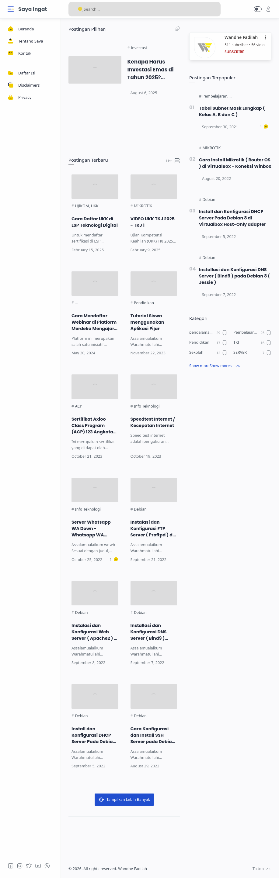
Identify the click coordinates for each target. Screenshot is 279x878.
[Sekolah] (208, 352)
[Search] (144, 9)
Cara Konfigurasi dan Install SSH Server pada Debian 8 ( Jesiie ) (153, 735)
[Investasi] (139, 48)
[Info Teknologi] (147, 406)
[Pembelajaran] (215, 96)
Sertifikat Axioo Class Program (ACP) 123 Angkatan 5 (93, 425)
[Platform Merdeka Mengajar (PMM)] (106, 303)
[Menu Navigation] (11, 9)
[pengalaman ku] (208, 332)
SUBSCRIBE (234, 51)
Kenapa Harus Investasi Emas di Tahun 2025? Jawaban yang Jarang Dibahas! (150, 69)
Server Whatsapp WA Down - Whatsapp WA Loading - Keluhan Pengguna (92, 528)
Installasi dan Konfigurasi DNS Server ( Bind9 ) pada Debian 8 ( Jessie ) (149, 632)
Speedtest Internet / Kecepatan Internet (153, 422)
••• (266, 37)
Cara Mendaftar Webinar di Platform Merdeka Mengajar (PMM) (94, 322)
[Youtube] (38, 866)
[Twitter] (29, 866)
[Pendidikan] (144, 303)
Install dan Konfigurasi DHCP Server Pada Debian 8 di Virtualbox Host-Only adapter (94, 735)
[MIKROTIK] (143, 206)
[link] (124, 128)
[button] (258, 9)
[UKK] (95, 206)
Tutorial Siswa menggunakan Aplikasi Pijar (147, 322)
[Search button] (80, 9)
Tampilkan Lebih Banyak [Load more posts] (124, 799)
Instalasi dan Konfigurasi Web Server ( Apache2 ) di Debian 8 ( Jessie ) (94, 632)
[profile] (268, 9)
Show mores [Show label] (221, 365)
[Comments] (114, 560)
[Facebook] (11, 866)
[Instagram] (20, 866)
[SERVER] (252, 352)
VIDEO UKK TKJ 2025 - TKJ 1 (153, 222)
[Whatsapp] (47, 866)
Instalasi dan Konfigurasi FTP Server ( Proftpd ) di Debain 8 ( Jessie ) (152, 528)
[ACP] (78, 406)
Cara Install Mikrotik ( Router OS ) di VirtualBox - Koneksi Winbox (235, 163)
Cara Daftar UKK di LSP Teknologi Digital (94, 222)
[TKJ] (252, 342)
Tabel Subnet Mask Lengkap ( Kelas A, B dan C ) (232, 111)
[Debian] (140, 509)
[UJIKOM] (82, 206)
